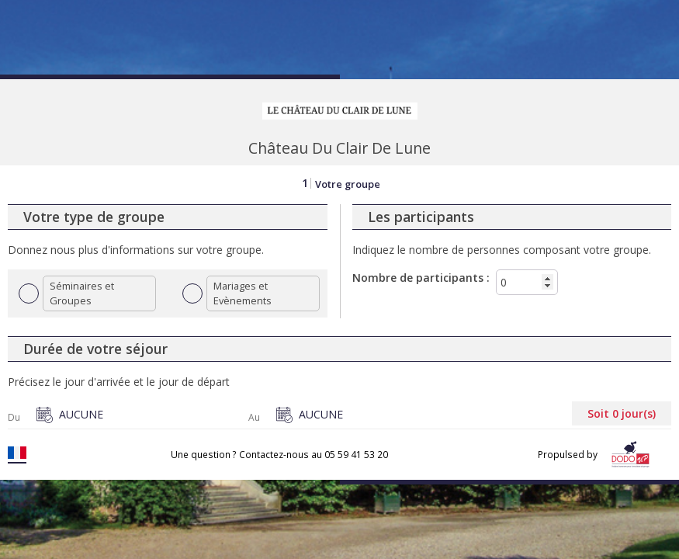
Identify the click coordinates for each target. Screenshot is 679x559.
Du (14, 417)
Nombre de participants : (421, 277)
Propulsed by (597, 454)
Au (254, 417)
